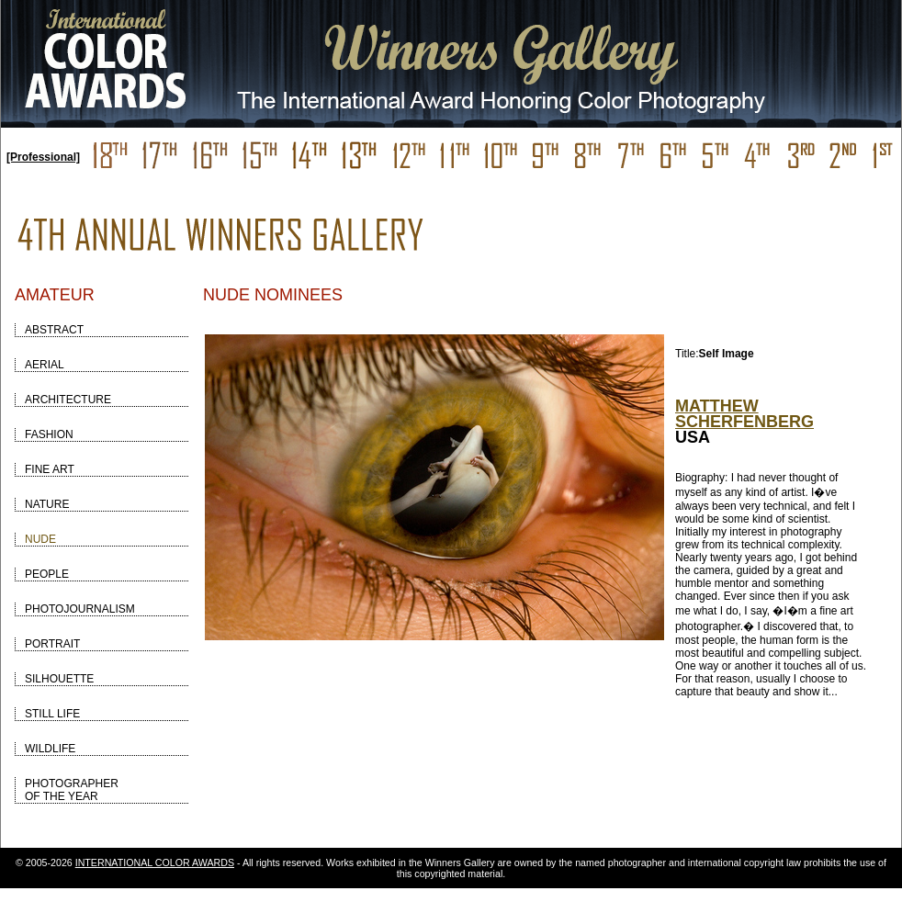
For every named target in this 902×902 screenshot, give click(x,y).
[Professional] (43, 157)
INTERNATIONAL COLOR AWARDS (154, 862)
